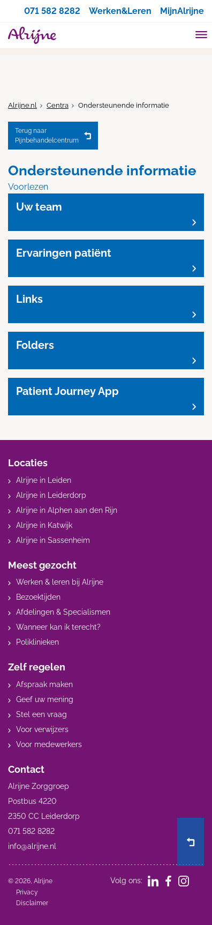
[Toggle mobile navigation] (201, 36)
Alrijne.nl (22, 105)
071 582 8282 (52, 11)
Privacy (27, 892)
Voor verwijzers (42, 729)
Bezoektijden (38, 597)
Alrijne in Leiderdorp (51, 495)
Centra (58, 105)
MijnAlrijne (182, 11)
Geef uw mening (44, 699)
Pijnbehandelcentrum (47, 135)
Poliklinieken (37, 642)
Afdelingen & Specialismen (63, 612)
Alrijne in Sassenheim (53, 540)
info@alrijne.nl (32, 846)
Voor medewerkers (49, 744)
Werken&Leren (120, 11)
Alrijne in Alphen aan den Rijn (66, 510)
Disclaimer (32, 903)
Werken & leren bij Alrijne (59, 582)
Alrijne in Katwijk (44, 525)
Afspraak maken (44, 684)
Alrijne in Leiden (43, 480)
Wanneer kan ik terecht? (58, 627)
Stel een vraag (41, 714)
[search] (181, 34)
